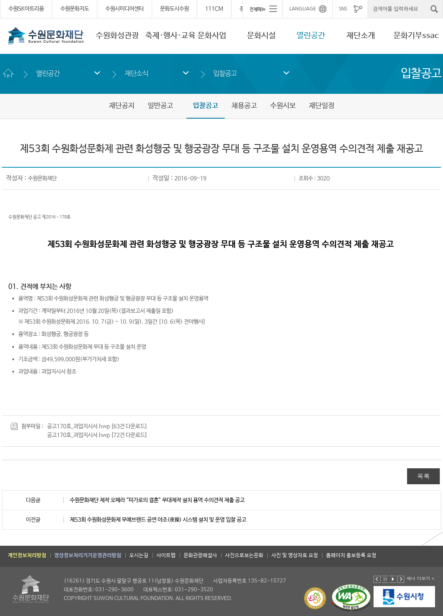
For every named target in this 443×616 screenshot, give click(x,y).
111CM (214, 9)
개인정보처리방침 (27, 556)
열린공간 (311, 35)
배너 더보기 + (420, 578)
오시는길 (138, 556)
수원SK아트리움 (26, 9)
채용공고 (244, 106)
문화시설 (261, 35)
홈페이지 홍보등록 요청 (351, 556)
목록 (423, 476)
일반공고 (160, 106)
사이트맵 (166, 556)
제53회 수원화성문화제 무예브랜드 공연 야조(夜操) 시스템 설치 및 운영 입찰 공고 (158, 520)
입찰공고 (225, 73)
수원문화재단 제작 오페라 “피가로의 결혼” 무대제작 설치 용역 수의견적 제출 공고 (157, 500)
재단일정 (321, 106)
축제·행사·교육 (170, 35)
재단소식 (136, 73)
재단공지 (121, 106)
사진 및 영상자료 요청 (294, 556)
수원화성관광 (117, 35)
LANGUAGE (302, 8)
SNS (343, 8)
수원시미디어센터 (124, 9)
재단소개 (360, 35)
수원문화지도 (74, 9)
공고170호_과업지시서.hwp (78, 426)
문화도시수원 (174, 9)
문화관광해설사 (200, 556)
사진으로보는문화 (244, 556)
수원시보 (283, 106)
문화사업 (212, 35)
